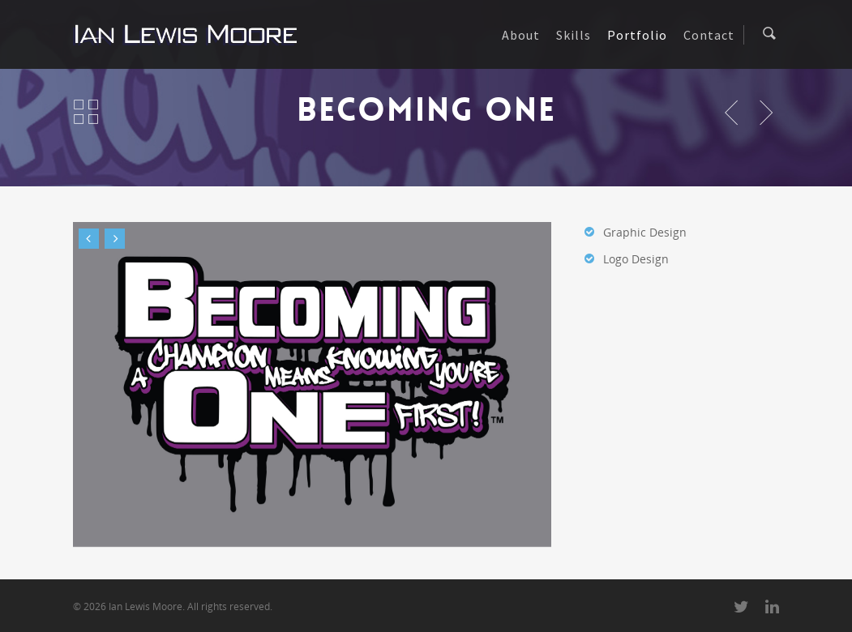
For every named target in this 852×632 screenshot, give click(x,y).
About (521, 35)
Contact (708, 35)
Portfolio (637, 35)
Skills (573, 35)
